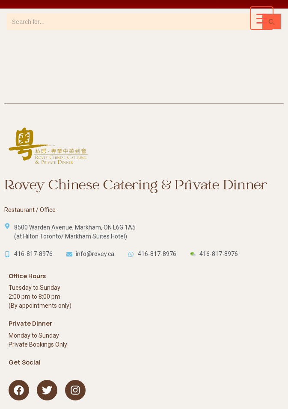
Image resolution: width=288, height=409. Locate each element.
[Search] (134, 21)
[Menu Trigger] (261, 18)
